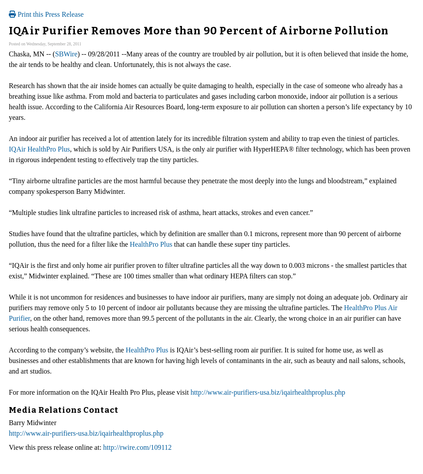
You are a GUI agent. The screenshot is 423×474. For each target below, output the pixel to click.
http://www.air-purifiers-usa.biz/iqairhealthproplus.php (267, 392)
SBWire (66, 54)
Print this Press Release (46, 14)
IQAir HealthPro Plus (39, 149)
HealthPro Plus (151, 244)
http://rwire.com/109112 (137, 447)
